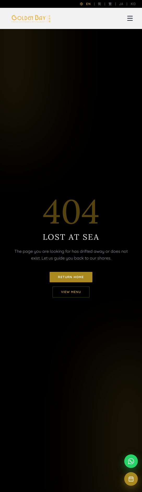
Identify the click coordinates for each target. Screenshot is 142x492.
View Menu (71, 292)
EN (88, 4)
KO (133, 4)
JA (121, 4)
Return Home (71, 277)
